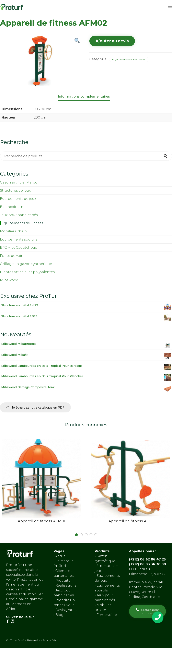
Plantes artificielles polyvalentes (27, 272)
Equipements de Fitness (128, 59)
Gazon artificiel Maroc (18, 182)
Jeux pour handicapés (19, 215)
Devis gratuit (66, 610)
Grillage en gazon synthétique (26, 264)
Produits (62, 580)
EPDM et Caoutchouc (18, 247)
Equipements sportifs (18, 239)
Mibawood (9, 280)
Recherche (166, 156)
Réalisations (65, 585)
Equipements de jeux (18, 199)
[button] (35, 407)
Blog (59, 614)
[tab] (86, 97)
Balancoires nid (13, 207)
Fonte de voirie (12, 256)
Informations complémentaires (84, 96)
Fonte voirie (106, 614)
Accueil (61, 556)
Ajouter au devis (112, 40)
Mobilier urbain (13, 231)
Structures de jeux (15, 190)
